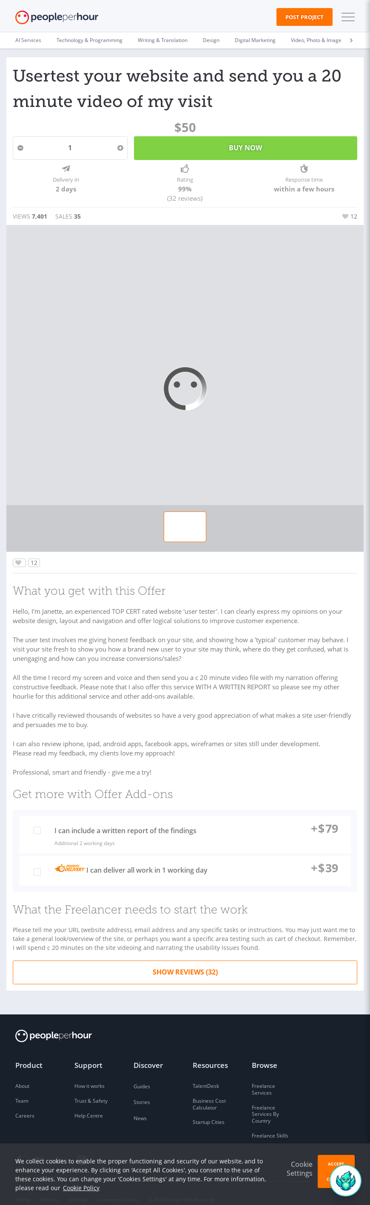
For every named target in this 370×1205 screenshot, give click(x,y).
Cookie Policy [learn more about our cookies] (81, 1188)
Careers (24, 1103)
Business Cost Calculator (209, 1092)
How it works (89, 1074)
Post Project (304, 17)
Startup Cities (209, 1110)
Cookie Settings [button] (300, 1169)
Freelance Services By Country (265, 1102)
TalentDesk (206, 1074)
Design (211, 40)
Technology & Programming (89, 40)
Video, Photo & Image (316, 40)
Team (21, 1088)
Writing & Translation (163, 40)
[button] (346, 16)
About (22, 1074)
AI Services (28, 40)
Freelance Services (263, 1077)
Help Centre (88, 1103)
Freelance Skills (270, 1123)
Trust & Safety (91, 1088)
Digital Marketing (255, 40)
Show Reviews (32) (185, 959)
